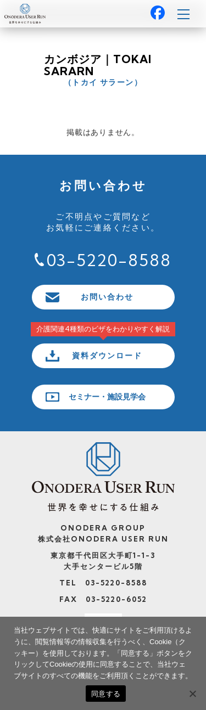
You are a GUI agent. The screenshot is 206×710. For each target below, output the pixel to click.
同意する (105, 694)
